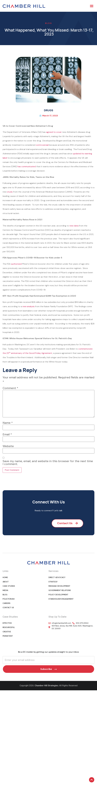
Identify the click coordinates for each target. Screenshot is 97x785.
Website (8, 446)
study (10, 191)
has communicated (26, 166)
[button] (91, 6)
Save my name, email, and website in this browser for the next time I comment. (48, 462)
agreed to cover (54, 132)
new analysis (29, 306)
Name (8, 422)
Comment (10, 388)
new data (74, 225)
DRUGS (48, 110)
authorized (16, 264)
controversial (42, 145)
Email (7, 434)
